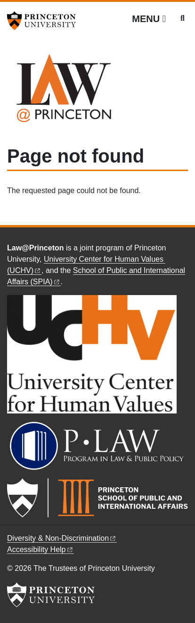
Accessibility (40, 549)
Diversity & (62, 538)
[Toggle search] (182, 18)
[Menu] (149, 19)
